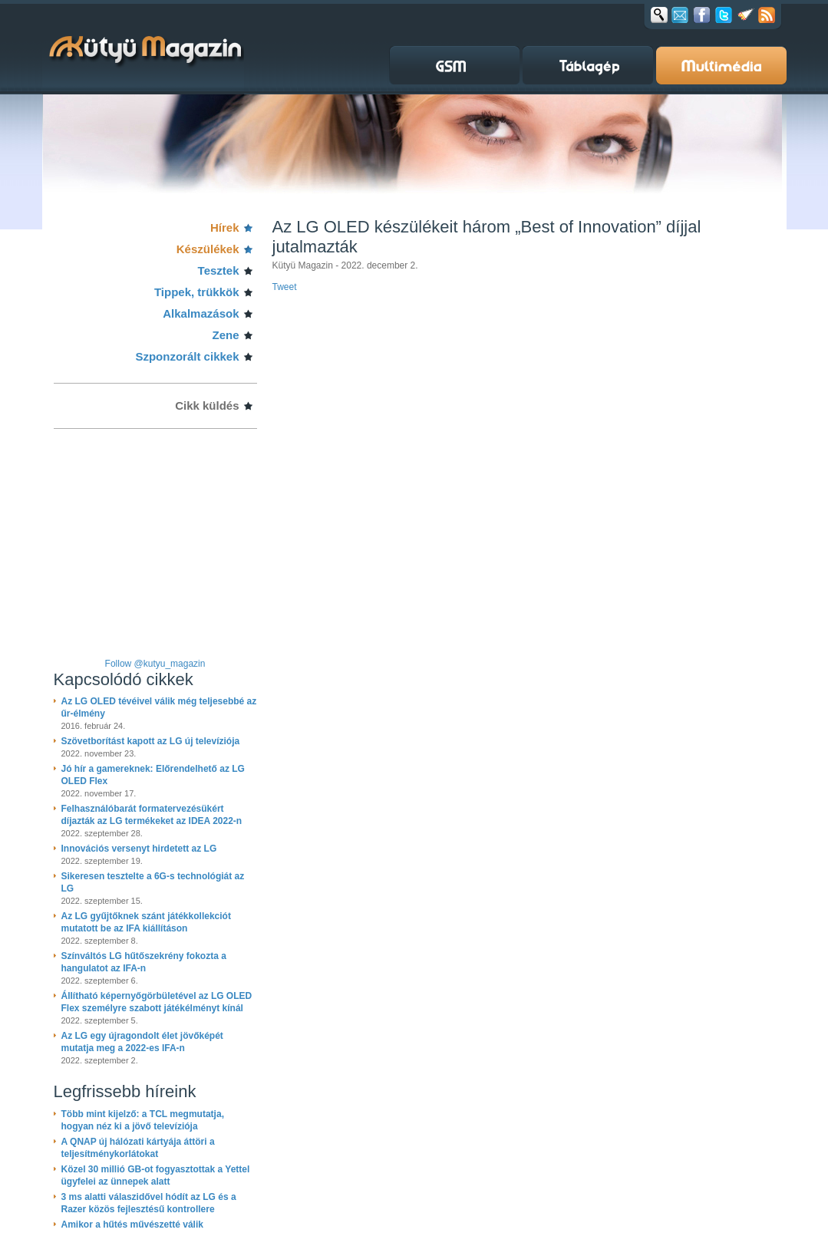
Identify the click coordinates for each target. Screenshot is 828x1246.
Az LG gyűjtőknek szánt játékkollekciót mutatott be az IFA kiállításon (146, 922)
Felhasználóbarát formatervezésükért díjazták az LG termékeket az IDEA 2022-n (151, 814)
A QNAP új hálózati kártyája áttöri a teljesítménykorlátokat (138, 1147)
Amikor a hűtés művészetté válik (132, 1224)
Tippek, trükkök (196, 291)
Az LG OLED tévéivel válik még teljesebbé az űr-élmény (159, 707)
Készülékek (207, 248)
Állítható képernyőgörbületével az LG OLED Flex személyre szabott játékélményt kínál (156, 1002)
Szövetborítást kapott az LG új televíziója (150, 741)
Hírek (224, 227)
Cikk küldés (207, 405)
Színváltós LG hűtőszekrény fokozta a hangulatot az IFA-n (143, 962)
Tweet (284, 287)
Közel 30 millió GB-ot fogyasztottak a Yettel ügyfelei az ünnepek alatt (155, 1175)
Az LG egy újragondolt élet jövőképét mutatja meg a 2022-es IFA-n (142, 1041)
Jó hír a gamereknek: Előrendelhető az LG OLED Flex (153, 774)
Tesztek (218, 270)
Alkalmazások (201, 313)
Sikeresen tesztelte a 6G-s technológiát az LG (153, 882)
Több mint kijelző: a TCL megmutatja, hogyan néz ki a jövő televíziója (142, 1120)
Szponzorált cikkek (187, 356)
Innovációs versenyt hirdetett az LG (139, 848)
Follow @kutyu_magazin (155, 663)
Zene (225, 334)
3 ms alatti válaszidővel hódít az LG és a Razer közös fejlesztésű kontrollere (148, 1203)
